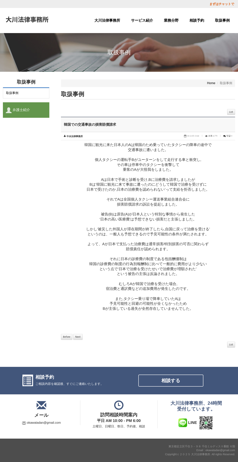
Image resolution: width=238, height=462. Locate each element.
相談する (170, 380)
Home (211, 83)
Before (66, 337)
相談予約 (196, 20)
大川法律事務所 (107, 20)
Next (77, 337)
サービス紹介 (142, 20)
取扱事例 (222, 20)
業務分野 (171, 20)
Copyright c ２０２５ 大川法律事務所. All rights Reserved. (200, 454)
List (231, 112)
